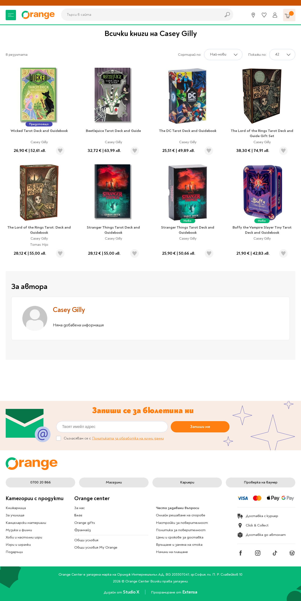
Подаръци (14, 552)
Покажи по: (257, 54)
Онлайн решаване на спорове (180, 515)
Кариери (187, 482)
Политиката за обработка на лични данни (128, 438)
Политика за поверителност (181, 530)
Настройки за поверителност (182, 522)
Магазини (114, 482)
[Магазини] (253, 15)
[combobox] (140, 14)
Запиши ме (200, 426)
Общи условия (86, 540)
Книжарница (16, 508)
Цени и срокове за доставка (179, 537)
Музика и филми (19, 530)
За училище (15, 515)
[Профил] (274, 15)
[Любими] (264, 15)
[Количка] (289, 15)
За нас (79, 508)
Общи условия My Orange (95, 547)
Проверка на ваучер (260, 482)
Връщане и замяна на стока (179, 544)
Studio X (131, 592)
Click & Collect (253, 525)
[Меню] (11, 15)
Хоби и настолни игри (24, 537)
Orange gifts (84, 522)
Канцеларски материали (26, 522)
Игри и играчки (18, 544)
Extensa (189, 592)
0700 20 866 (40, 482)
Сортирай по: (189, 54)
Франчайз (82, 530)
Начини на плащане (172, 552)
